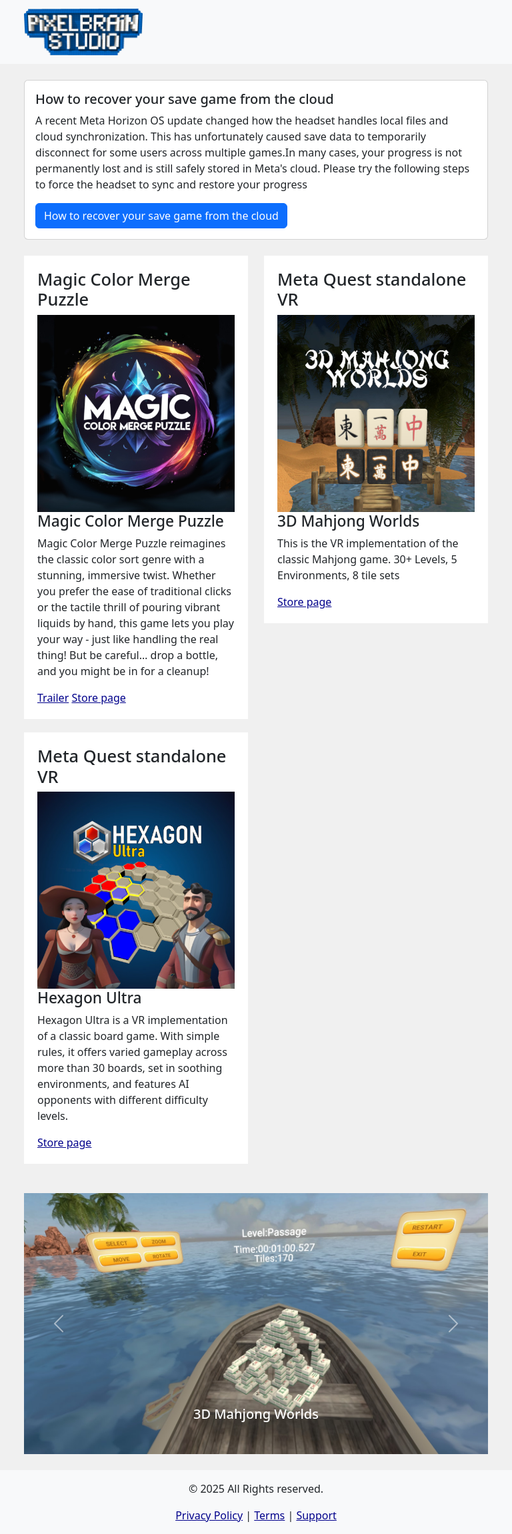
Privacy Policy (209, 1515)
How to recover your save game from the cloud (161, 215)
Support (316, 1515)
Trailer (53, 697)
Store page (98, 697)
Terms (269, 1515)
